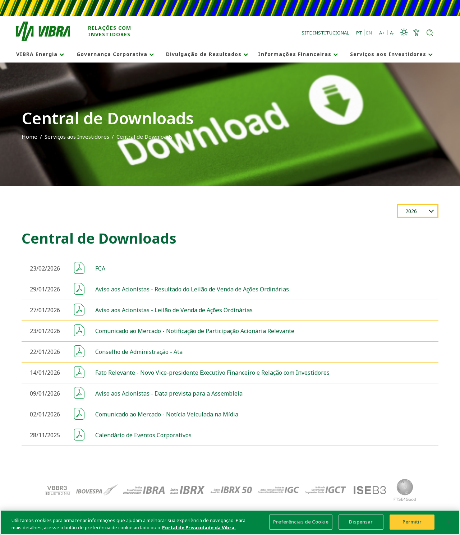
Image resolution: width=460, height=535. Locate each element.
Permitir (412, 524)
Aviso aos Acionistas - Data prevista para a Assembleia (169, 393)
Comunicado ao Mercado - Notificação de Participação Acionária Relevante (194, 331)
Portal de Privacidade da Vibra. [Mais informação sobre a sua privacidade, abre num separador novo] (199, 530)
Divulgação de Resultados (204, 54)
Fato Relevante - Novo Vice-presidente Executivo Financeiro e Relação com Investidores (212, 373)
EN (369, 32)
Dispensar (361, 524)
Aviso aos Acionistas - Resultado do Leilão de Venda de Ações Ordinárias (192, 289)
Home (29, 136)
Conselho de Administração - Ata (139, 352)
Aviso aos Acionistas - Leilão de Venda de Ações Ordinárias (174, 310)
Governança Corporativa (112, 54)
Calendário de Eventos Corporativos (143, 435)
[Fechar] (448, 524)
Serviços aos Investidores (388, 54)
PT (359, 32)
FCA (100, 268)
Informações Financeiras (294, 54)
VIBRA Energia (37, 54)
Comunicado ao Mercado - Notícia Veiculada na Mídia (166, 414)
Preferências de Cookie (300, 524)
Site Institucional (325, 32)
